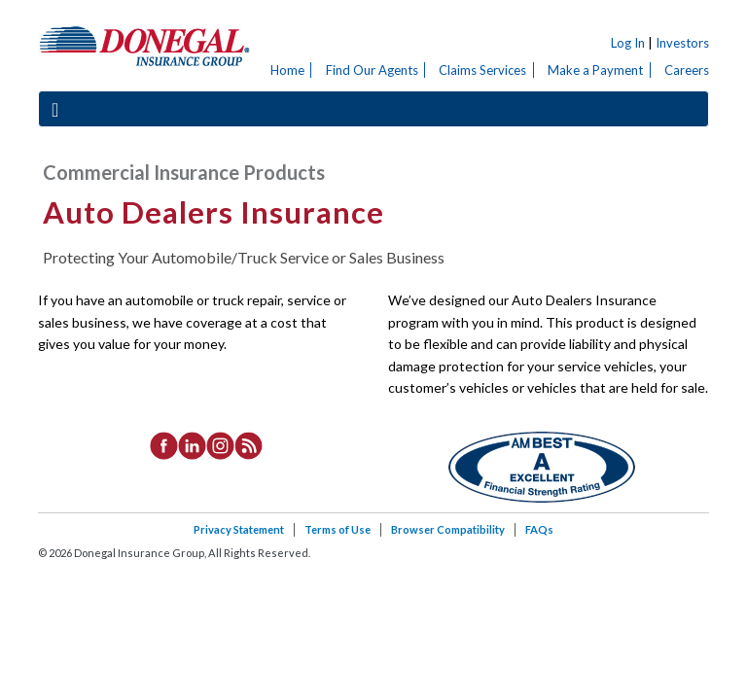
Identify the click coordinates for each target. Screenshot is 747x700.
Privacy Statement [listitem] (239, 529)
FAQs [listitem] (539, 529)
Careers (686, 70)
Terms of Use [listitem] (337, 529)
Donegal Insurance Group (145, 45)
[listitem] (164, 444)
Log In (628, 43)
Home (287, 70)
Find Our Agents (372, 70)
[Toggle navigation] (55, 109)
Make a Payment (595, 70)
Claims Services (482, 70)
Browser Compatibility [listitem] (448, 529)
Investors (682, 43)
